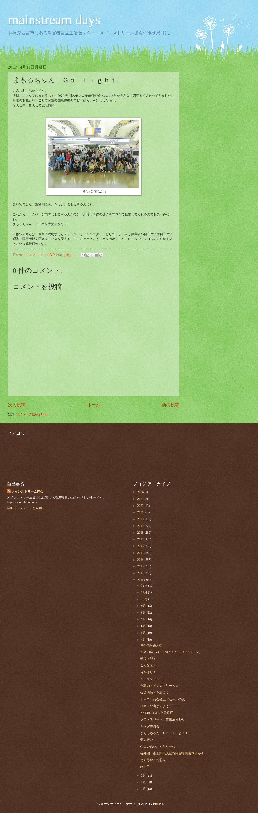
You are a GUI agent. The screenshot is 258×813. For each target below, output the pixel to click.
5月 (144, 633)
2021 (140, 512)
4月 (144, 639)
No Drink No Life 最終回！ (158, 713)
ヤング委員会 (149, 726)
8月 (144, 612)
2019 (140, 526)
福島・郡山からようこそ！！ (161, 706)
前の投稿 (170, 404)
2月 (144, 782)
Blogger (158, 803)
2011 (140, 580)
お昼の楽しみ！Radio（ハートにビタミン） (171, 652)
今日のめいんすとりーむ (157, 746)
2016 (140, 546)
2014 (140, 559)
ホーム (93, 404)
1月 (144, 789)
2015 (140, 553)
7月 (144, 619)
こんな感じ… (149, 665)
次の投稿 (16, 404)
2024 (140, 492)
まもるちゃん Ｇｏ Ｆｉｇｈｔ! (164, 733)
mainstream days (54, 19)
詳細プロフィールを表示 (24, 508)
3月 (144, 775)
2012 (140, 573)
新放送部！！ (149, 659)
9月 (144, 605)
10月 (144, 599)
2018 (140, 532)
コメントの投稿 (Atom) (32, 414)
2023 (140, 499)
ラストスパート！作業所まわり (162, 719)
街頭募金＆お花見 (153, 760)
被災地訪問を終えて (154, 692)
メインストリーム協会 (27, 491)
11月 (144, 592)
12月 (144, 585)
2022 (140, 505)
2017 (140, 539)
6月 (144, 626)
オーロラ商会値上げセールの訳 (162, 699)
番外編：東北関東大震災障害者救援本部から (172, 753)
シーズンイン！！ (153, 679)
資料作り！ (148, 672)
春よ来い (146, 739)
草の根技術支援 (151, 645)
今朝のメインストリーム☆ (159, 685)
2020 (140, 519)
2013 (140, 566)
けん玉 (145, 767)
